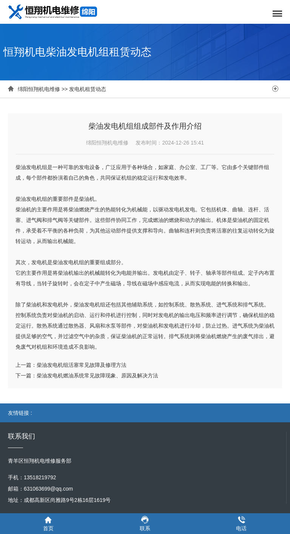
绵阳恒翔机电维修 (39, 89)
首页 (48, 523)
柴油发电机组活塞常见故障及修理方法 (81, 365)
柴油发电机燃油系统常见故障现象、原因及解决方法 (97, 375)
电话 (241, 523)
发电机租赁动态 (87, 89)
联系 (145, 523)
